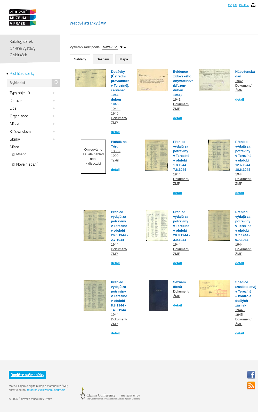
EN (235, 5)
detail (115, 132)
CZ (230, 5)
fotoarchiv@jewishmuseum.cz (46, 389)
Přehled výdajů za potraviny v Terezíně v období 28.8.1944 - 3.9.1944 (181, 226)
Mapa (123, 59)
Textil (115, 160)
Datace (32, 100)
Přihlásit (244, 5)
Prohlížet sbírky (22, 73)
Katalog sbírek (21, 41)
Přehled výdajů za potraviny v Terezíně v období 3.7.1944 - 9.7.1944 (243, 226)
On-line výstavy (22, 48)
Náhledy (80, 59)
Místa (32, 124)
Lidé (32, 108)
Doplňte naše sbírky (27, 375)
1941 (177, 99)
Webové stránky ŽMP (88, 23)
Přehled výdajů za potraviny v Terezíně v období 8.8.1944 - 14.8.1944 (119, 296)
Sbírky (32, 139)
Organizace (32, 116)
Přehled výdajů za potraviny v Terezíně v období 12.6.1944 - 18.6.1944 (243, 156)
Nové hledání (24, 164)
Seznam (103, 59)
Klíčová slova (32, 131)
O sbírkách (18, 55)
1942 (239, 81)
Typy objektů (32, 93)
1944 (177, 174)
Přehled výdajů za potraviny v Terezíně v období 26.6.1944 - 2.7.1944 (119, 226)
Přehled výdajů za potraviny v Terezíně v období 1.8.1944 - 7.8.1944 (181, 156)
